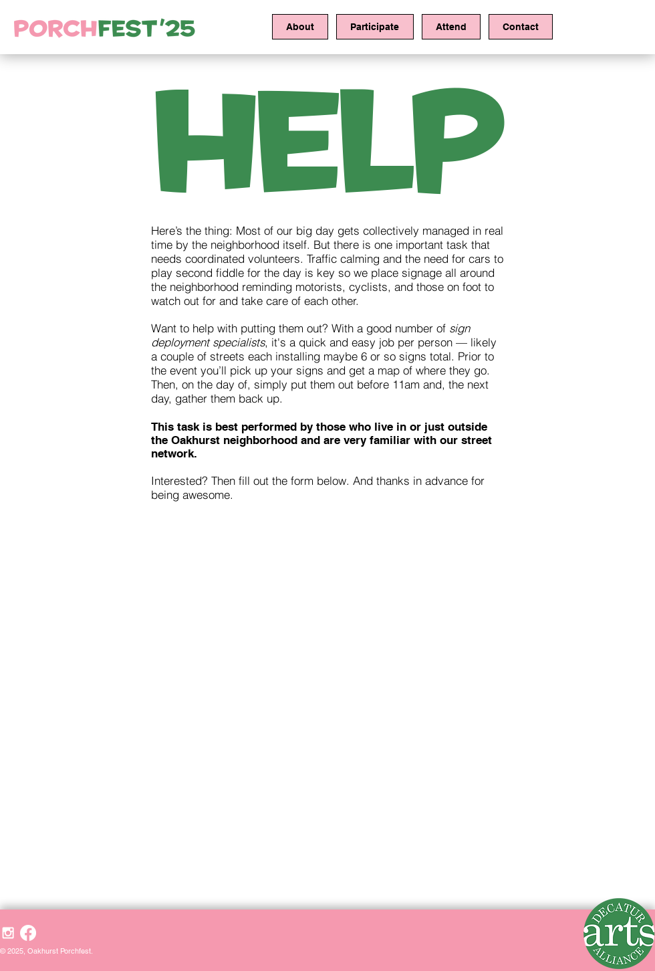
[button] (300, 26)
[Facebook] (28, 933)
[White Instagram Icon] (8, 933)
